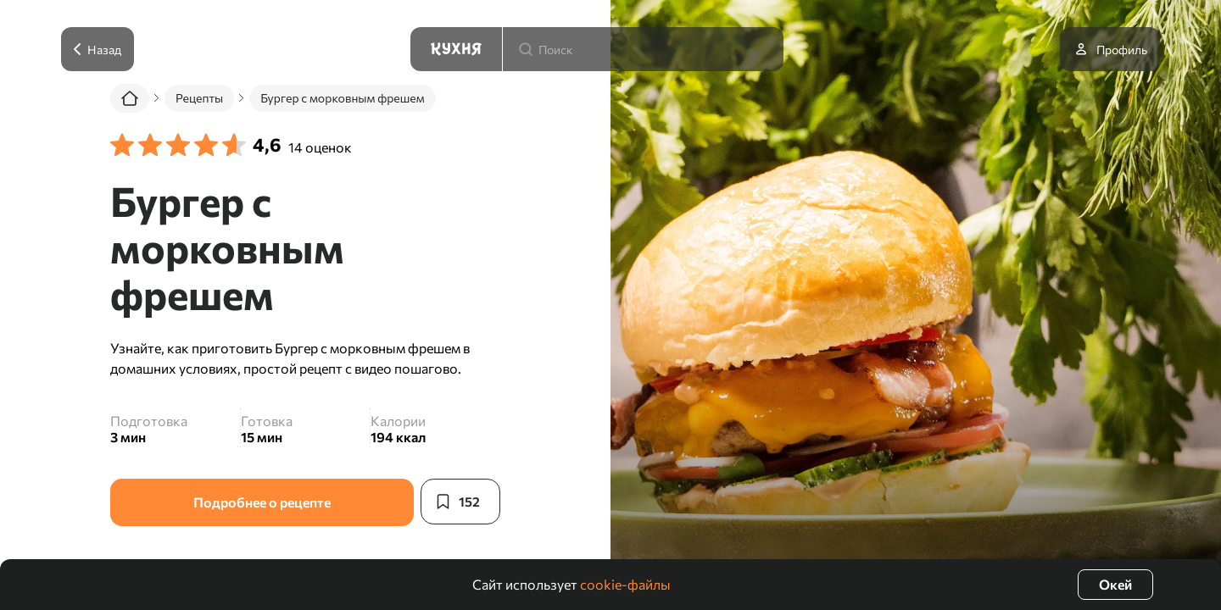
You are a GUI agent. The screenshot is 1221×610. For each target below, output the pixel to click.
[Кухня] (456, 49)
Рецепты (199, 98)
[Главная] (129, 98)
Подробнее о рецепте (261, 502)
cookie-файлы (625, 584)
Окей (1115, 584)
